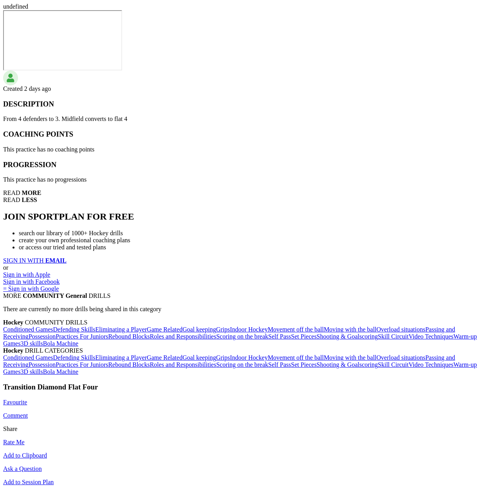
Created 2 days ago (27, 88)
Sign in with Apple (26, 274)
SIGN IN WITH (35, 260)
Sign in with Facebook (31, 281)
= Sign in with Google (31, 288)
